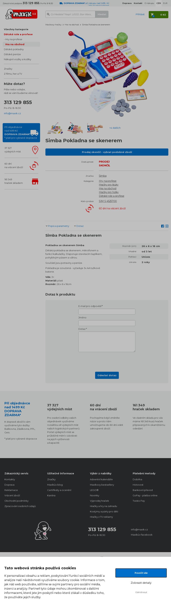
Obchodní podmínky (16, 500)
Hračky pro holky (109, 192)
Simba (103, 175)
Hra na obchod (14, 44)
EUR (165, 3)
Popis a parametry (58, 225)
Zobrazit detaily (141, 582)
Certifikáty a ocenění (59, 490)
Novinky (94, 495)
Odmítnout (141, 592)
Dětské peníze (12, 54)
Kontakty (9, 479)
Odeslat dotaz (106, 375)
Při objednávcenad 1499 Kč (20, 132)
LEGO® (94, 490)
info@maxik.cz (12, 113)
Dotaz (80, 225)
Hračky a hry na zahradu (103, 506)
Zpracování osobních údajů (20, 506)
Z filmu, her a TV (13, 73)
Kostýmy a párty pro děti (104, 511)
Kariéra (51, 495)
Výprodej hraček (99, 500)
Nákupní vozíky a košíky (17, 59)
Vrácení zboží (12, 495)
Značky (8, 68)
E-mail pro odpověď (89, 306)
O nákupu (149, 3)
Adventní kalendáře (101, 479)
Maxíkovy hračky (53, 24)
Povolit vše (141, 573)
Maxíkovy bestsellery (102, 484)
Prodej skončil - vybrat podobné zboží (107, 152)
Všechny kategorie (16, 29)
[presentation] (107, 361)
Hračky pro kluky (108, 184)
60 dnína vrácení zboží (13, 165)
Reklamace (11, 490)
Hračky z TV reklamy (101, 516)
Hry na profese (13, 39)
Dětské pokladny (14, 49)
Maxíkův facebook (141, 534)
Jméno (82, 317)
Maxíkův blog (55, 484)
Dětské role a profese (18, 34)
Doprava (9, 484)
